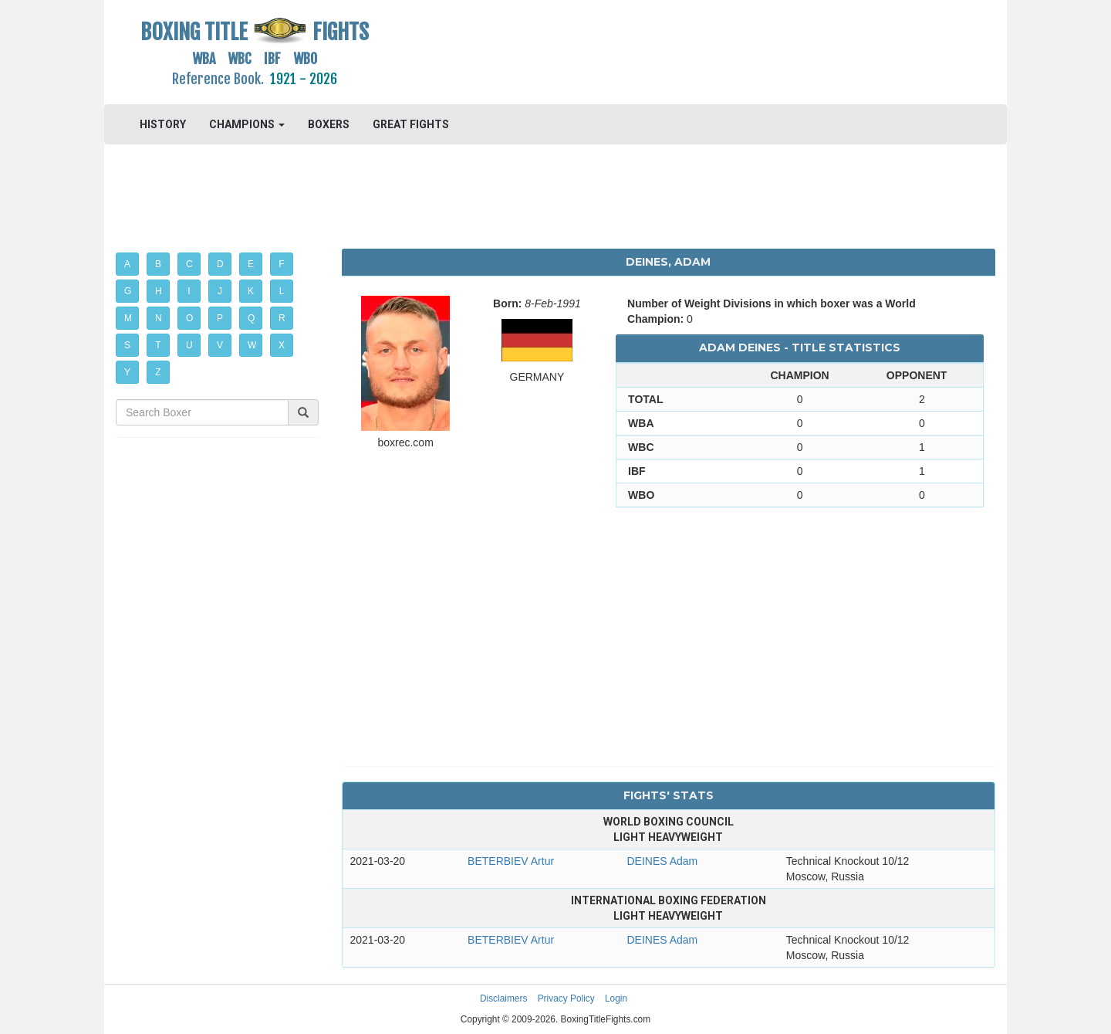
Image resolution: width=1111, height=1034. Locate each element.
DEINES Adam (661, 861)
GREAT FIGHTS (411, 124)
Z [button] (157, 372)
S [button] (127, 345)
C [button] (189, 264)
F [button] (281, 264)
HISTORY (163, 124)
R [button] (282, 318)
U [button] (189, 345)
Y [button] (127, 372)
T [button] (157, 345)
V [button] (220, 345)
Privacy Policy (566, 998)
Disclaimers (503, 998)
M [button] (128, 318)
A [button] (127, 264)
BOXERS (329, 124)
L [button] (282, 291)
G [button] (127, 291)
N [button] (158, 318)
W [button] (252, 345)
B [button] (158, 264)
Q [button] (251, 318)
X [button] (282, 345)
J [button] (220, 291)
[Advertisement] (668, 50)
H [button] (158, 291)
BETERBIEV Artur (511, 861)
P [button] (220, 318)
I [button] (188, 291)
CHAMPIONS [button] (247, 124)
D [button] (220, 264)
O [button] (189, 318)
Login (616, 998)
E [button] (251, 264)
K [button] (251, 291)
